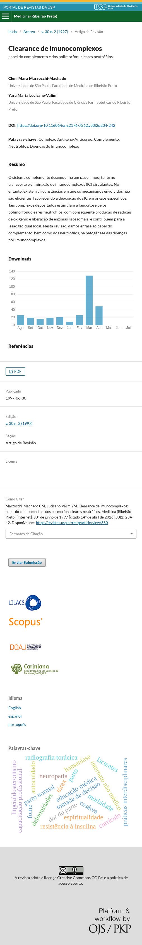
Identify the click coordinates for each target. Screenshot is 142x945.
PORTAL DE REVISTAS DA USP (29, 7)
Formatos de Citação (26, 534)
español (15, 716)
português (17, 724)
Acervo (29, 31)
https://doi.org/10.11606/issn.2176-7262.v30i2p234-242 (66, 125)
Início (12, 31)
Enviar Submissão (27, 562)
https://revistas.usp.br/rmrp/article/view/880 (72, 522)
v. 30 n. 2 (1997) (55, 31)
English (14, 707)
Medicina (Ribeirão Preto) (35, 16)
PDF (17, 371)
